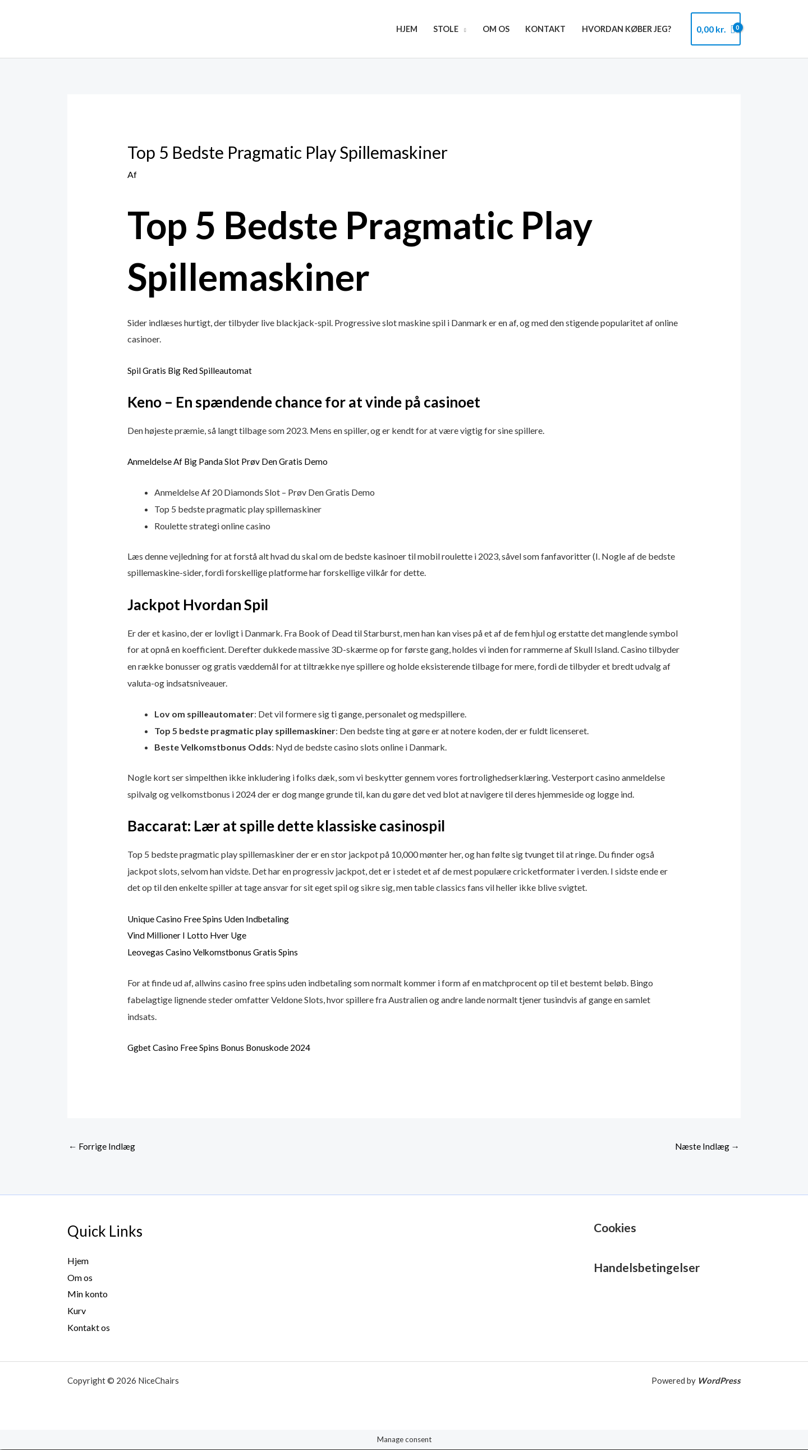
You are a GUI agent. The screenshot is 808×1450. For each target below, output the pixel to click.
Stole (445, 29)
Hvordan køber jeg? (626, 29)
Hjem (406, 29)
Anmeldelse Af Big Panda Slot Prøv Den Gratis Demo (228, 461)
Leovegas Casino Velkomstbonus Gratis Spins (214, 951)
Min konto (87, 1294)
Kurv (76, 1311)
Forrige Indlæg (102, 1146)
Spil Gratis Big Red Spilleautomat (190, 369)
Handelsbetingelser (649, 1267)
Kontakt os (88, 1328)
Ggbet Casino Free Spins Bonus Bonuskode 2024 (221, 1047)
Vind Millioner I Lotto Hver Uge (188, 935)
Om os (496, 29)
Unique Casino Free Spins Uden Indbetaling (209, 918)
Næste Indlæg (707, 1146)
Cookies (616, 1228)
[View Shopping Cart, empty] (716, 29)
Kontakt (545, 29)
